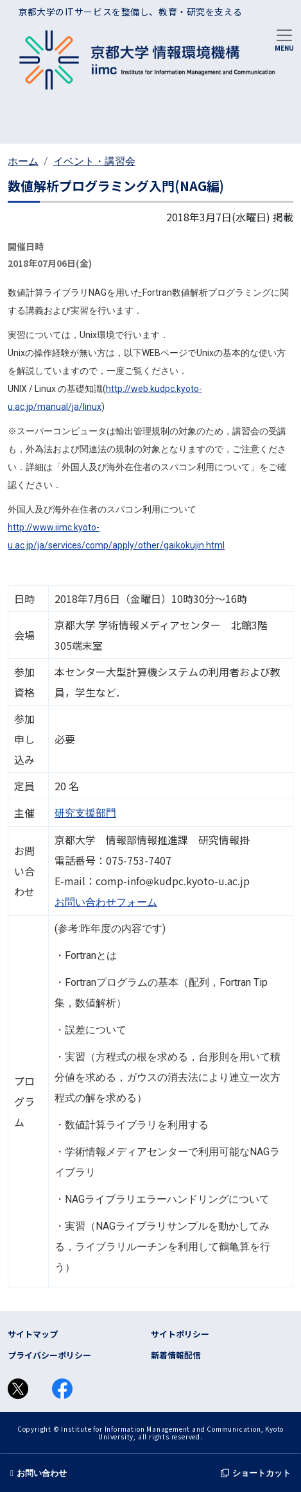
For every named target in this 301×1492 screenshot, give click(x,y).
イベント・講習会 (94, 161)
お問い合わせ (38, 1473)
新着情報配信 (176, 1355)
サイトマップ (33, 1334)
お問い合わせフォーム (106, 902)
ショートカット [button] (256, 1473)
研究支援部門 (85, 813)
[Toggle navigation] (284, 39)
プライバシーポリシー (49, 1355)
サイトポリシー (180, 1334)
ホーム (23, 161)
